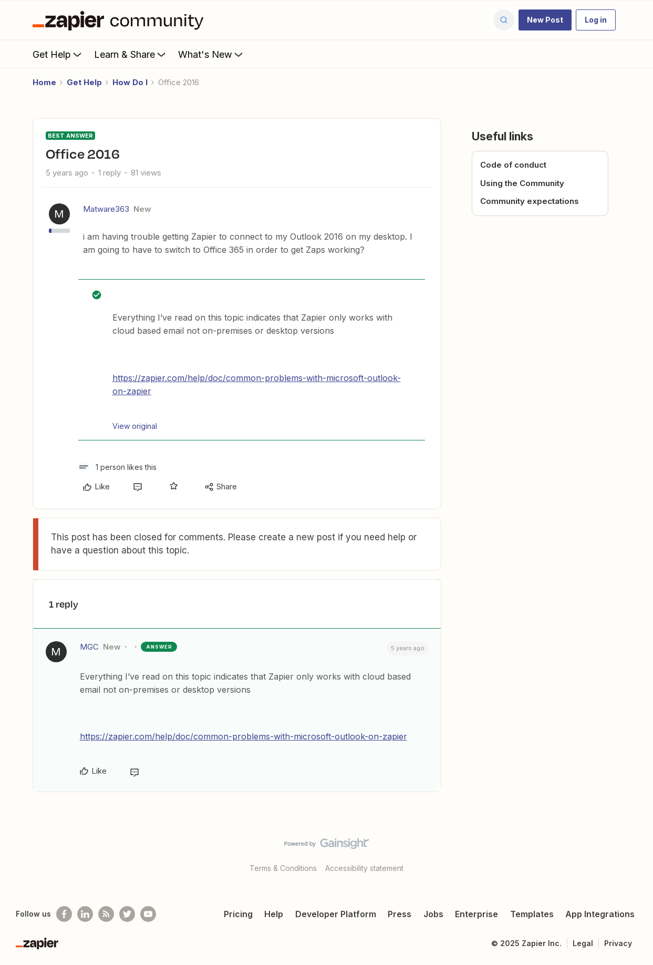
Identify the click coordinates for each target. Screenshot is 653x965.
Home (44, 82)
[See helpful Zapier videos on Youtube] (148, 914)
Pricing (238, 914)
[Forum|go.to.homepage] (121, 19)
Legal (583, 943)
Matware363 (106, 209)
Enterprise (476, 914)
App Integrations (600, 914)
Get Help (58, 54)
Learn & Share (131, 54)
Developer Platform (335, 914)
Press (399, 914)
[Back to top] (631, 852)
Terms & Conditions (283, 868)
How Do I (130, 82)
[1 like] (117, 467)
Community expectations (529, 201)
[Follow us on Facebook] (64, 914)
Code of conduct (513, 165)
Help (273, 914)
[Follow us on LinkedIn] (85, 914)
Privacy (618, 943)
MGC (89, 647)
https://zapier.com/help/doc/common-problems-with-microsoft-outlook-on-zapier (243, 736)
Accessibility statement (364, 868)
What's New (211, 54)
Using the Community (522, 183)
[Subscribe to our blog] (106, 914)
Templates (532, 914)
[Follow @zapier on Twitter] (127, 914)
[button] (545, 19)
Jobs (433, 914)
